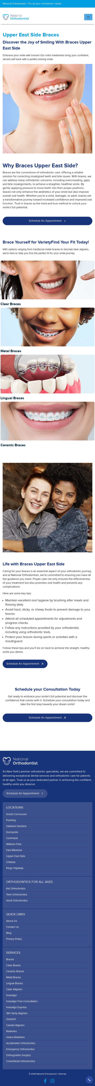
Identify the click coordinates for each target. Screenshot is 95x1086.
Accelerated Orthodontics (20, 1043)
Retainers (11, 1031)
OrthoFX (11, 1019)
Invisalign (11, 995)
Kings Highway (14, 868)
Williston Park (14, 844)
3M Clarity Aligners (17, 1013)
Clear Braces (13, 965)
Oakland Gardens (16, 826)
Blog (8, 932)
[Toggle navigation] (88, 17)
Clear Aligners (14, 989)
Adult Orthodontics (17, 900)
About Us (11, 921)
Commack (12, 838)
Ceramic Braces (15, 971)
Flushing (11, 820)
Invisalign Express (16, 1007)
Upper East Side (15, 856)
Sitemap (62, 1074)
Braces (10, 959)
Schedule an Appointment (48, 221)
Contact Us (12, 926)
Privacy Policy (14, 938)
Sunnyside (12, 832)
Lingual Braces (14, 983)
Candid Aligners (15, 1025)
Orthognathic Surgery (18, 1055)
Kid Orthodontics (15, 888)
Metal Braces (13, 977)
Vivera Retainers (15, 1037)
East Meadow (14, 850)
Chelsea (10, 862)
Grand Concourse (16, 814)
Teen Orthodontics (16, 894)
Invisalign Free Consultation (22, 1001)
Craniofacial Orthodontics (20, 1061)
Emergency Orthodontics (20, 1049)
